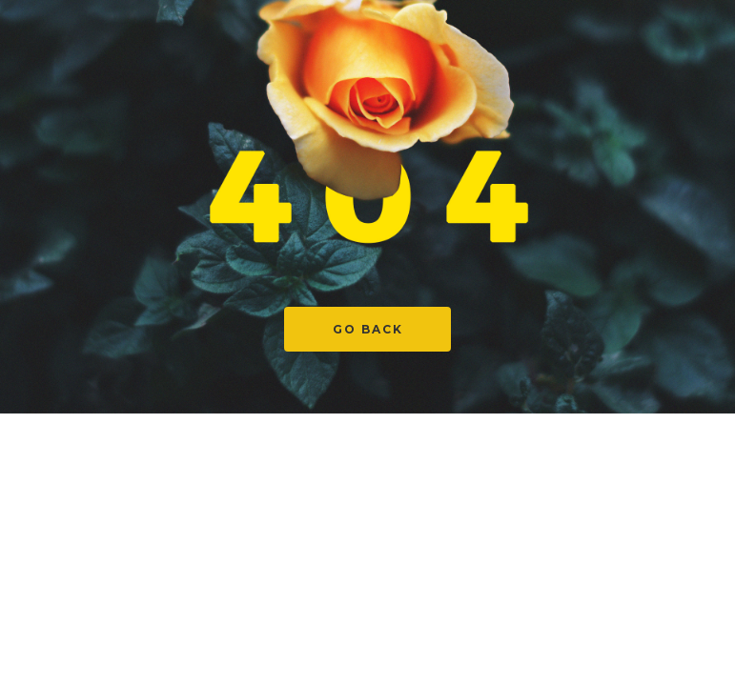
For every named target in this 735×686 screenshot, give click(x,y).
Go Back (368, 329)
